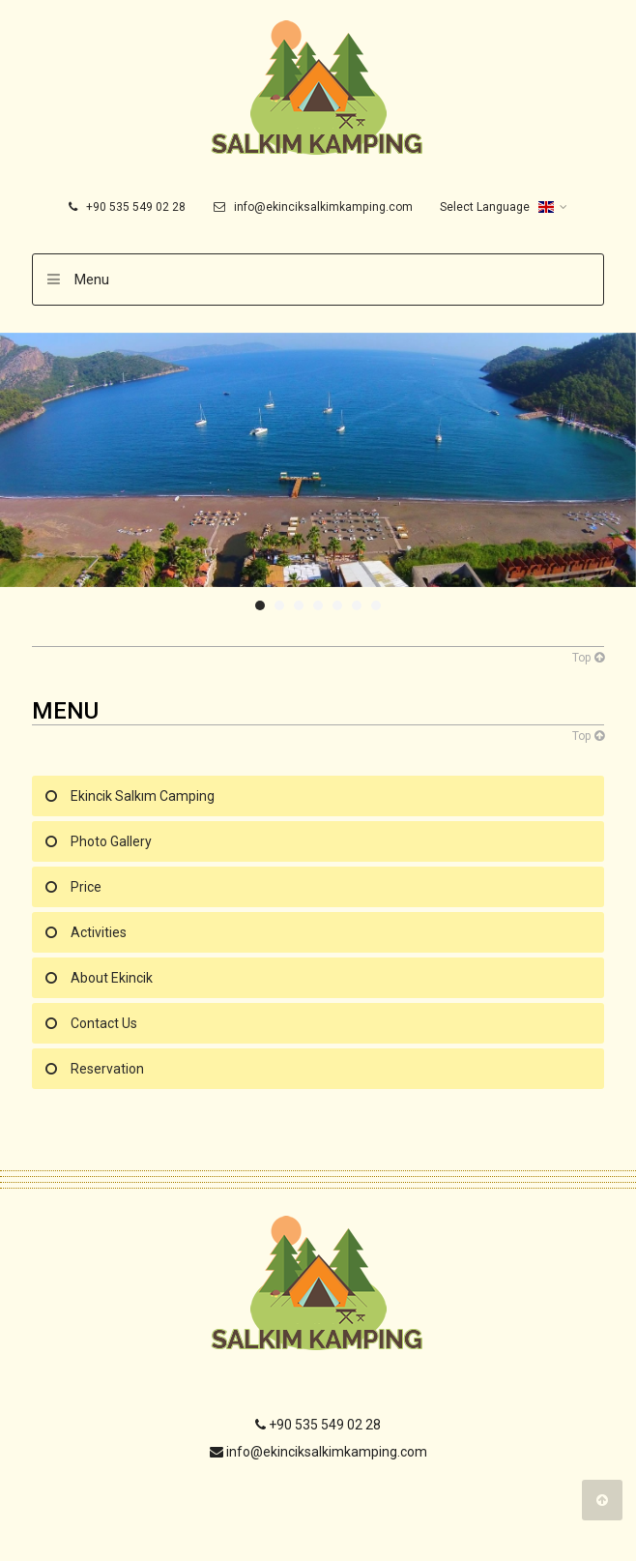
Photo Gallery (111, 841)
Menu (91, 279)
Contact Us (104, 1023)
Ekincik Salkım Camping (143, 796)
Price (86, 887)
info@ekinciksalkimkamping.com (313, 207)
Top (588, 657)
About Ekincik (112, 978)
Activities (99, 932)
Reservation (107, 1068)
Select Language (497, 207)
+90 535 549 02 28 (127, 207)
